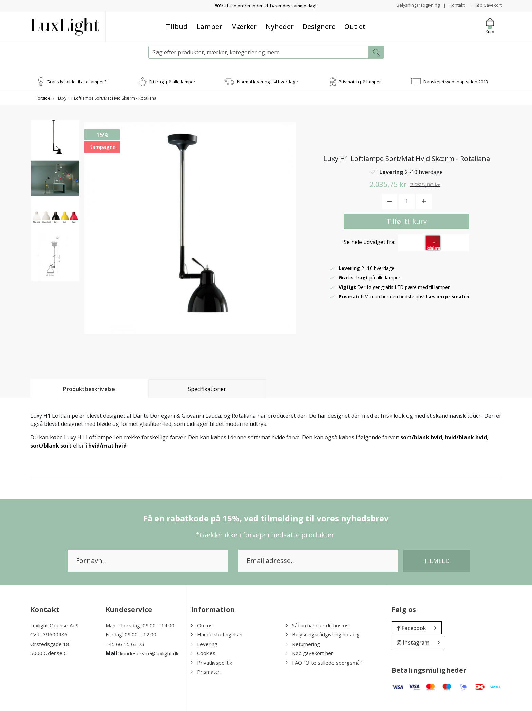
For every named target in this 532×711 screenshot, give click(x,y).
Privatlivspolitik (211, 662)
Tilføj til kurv (406, 220)
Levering (204, 643)
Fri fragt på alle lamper (172, 81)
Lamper (209, 26)
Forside (43, 98)
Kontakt (453, 5)
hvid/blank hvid (466, 437)
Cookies (203, 653)
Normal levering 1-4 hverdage (267, 81)
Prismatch (206, 671)
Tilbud (177, 26)
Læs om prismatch (448, 296)
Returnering (303, 643)
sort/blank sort (51, 445)
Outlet (355, 26)
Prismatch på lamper (360, 81)
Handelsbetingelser (217, 634)
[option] (55, 146)
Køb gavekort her (309, 653)
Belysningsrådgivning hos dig (323, 634)
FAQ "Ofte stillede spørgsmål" (324, 662)
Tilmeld (437, 560)
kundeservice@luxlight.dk (149, 653)
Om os (202, 624)
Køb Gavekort (487, 5)
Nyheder (280, 26)
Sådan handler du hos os (317, 624)
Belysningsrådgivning (412, 5)
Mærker (244, 26)
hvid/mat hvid (107, 445)
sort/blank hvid (421, 437)
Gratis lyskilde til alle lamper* (76, 81)
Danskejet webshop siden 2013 (455, 81)
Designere (319, 26)
